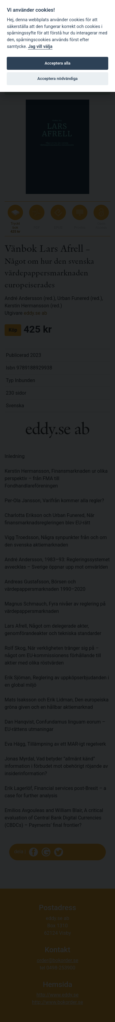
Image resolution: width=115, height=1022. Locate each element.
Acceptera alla (58, 63)
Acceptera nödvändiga (57, 78)
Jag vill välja (40, 46)
